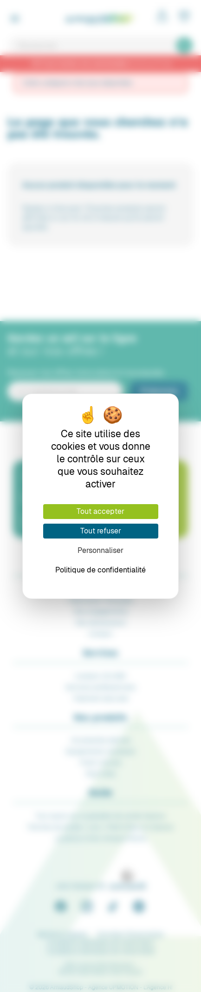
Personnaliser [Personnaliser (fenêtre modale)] (100, 550)
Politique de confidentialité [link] (100, 570)
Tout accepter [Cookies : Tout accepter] (100, 511)
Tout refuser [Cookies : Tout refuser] (100, 531)
